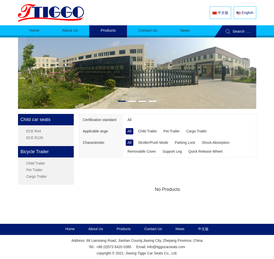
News (185, 30)
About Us (70, 30)
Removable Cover (141, 151)
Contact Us (147, 30)
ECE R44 (33, 131)
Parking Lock (185, 143)
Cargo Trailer (36, 176)
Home (34, 30)
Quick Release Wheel (205, 151)
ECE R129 (34, 138)
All (129, 120)
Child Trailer (35, 163)
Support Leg (172, 151)
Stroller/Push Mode (153, 143)
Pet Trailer (34, 170)
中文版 (203, 229)
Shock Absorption (215, 143)
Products (108, 30)
